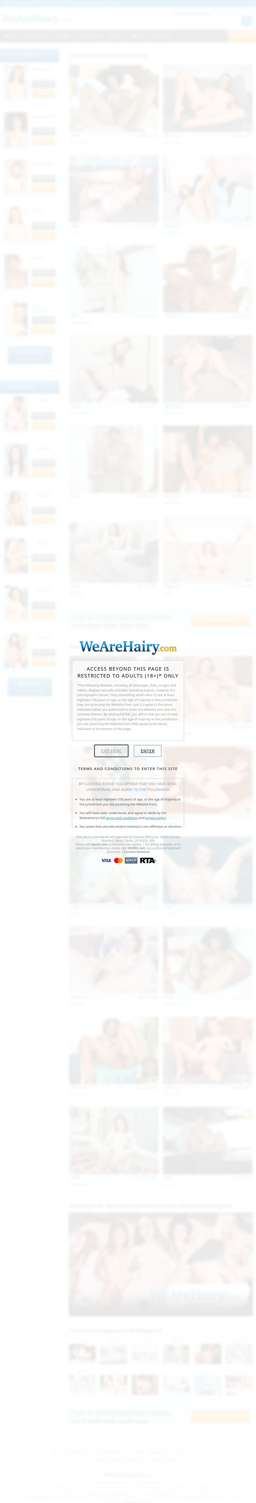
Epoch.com (99, 844)
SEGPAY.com (136, 848)
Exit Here (111, 751)
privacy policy (155, 818)
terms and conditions (122, 818)
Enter (148, 751)
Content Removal (136, 852)
